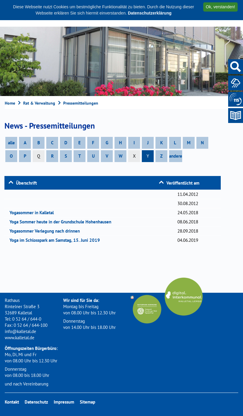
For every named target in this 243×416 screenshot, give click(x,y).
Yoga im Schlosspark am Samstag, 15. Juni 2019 (56, 240)
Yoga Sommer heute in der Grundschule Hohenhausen (62, 222)
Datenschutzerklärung (149, 13)
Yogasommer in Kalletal (33, 212)
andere (175, 156)
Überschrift (26, 183)
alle (11, 142)
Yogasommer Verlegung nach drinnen (46, 231)
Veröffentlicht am (182, 183)
